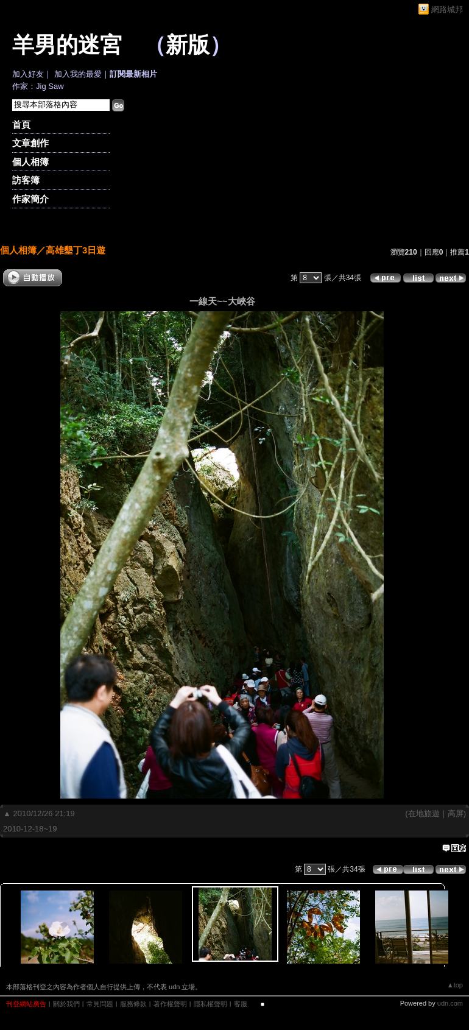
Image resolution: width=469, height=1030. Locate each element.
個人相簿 (30, 162)
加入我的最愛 (78, 74)
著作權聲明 (170, 1003)
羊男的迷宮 (67, 45)
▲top (455, 985)
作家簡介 (30, 199)
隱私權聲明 (210, 1003)
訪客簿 (26, 180)
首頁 (21, 124)
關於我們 (66, 1003)
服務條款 (133, 1003)
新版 (188, 45)
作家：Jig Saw (38, 86)
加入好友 (28, 74)
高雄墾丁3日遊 (75, 250)
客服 (240, 1003)
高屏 (456, 813)
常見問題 (99, 1003)
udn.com (450, 1003)
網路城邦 (447, 9)
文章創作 (30, 143)
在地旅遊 (424, 813)
